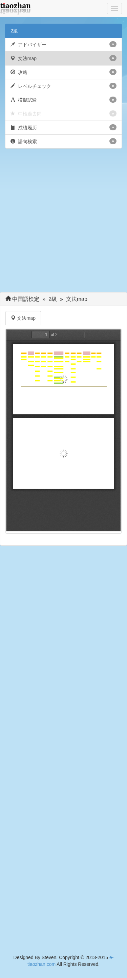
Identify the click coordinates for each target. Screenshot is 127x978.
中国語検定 (26, 299)
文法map (63, 58)
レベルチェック (63, 86)
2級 (14, 30)
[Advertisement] (63, 222)
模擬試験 (63, 100)
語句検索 (63, 141)
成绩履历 (63, 127)
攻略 (63, 72)
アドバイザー (63, 44)
